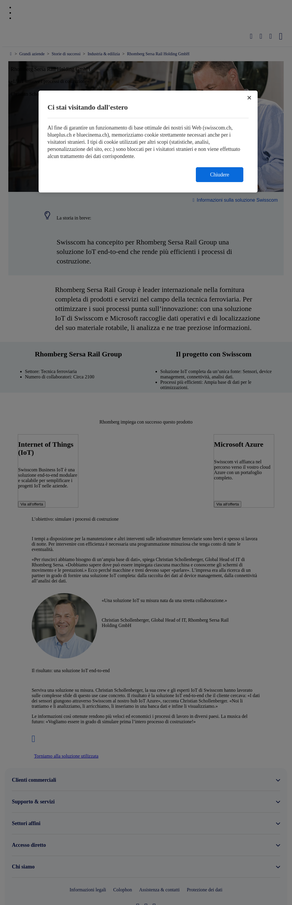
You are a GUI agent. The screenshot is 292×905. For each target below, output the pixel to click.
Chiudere (219, 175)
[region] (148, 141)
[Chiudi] (249, 97)
